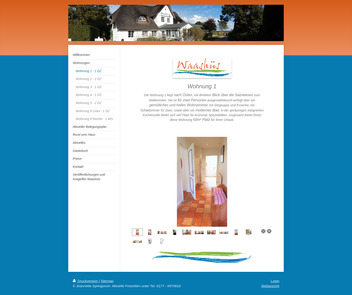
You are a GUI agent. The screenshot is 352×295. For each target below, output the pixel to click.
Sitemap (107, 281)
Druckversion (86, 281)
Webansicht (270, 286)
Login (275, 281)
